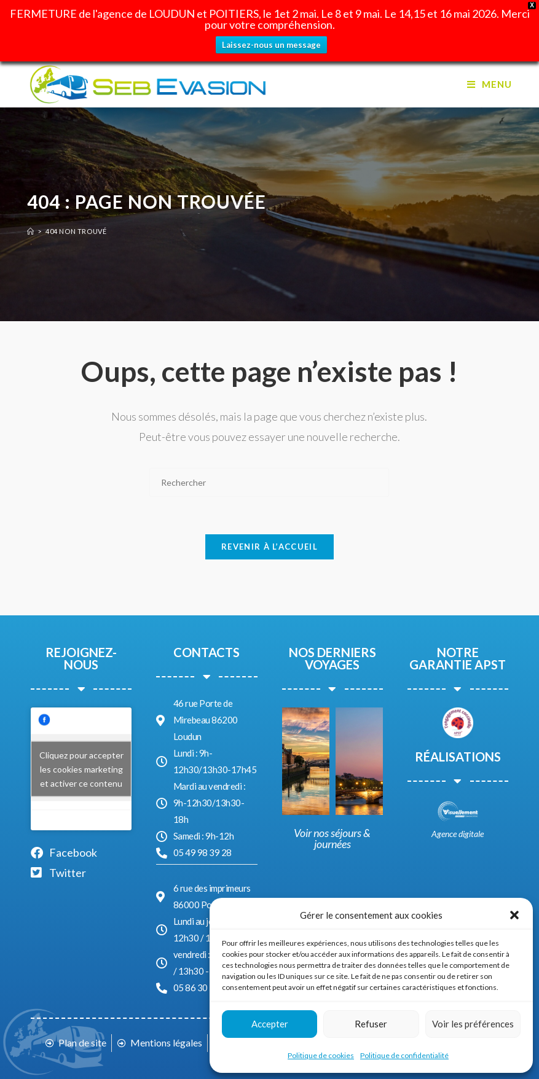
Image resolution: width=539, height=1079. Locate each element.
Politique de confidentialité (404, 1055)
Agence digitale (457, 833)
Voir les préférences (473, 1023)
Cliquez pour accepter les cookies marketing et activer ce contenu (81, 769)
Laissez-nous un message (271, 45)
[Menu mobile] (489, 84)
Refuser (371, 1023)
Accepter (269, 1023)
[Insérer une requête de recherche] (269, 482)
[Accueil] (30, 231)
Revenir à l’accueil (269, 546)
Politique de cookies (321, 1055)
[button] (514, 915)
